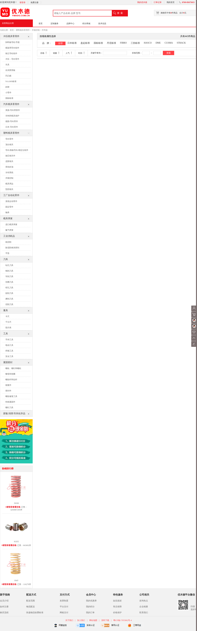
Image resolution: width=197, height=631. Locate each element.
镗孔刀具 (9, 287)
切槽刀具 (9, 282)
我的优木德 (142, 2)
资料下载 (105, 620)
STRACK (181, 43)
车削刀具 (9, 276)
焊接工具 (9, 351)
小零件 (8, 92)
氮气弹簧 (9, 230)
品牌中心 (70, 23)
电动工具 (9, 345)
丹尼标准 (111, 43)
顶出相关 (9, 144)
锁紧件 (8, 385)
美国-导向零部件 (12, 110)
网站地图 (93, 620)
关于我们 (69, 620)
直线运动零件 (11, 201)
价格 (42, 53)
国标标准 (9, 98)
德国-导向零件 (11, 121)
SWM (16, 503)
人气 (68, 53)
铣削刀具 (9, 271)
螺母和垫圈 (10, 374)
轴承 (7, 212)
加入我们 (81, 620)
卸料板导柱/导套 (12, 42)
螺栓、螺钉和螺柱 (13, 368)
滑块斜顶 (9, 167)
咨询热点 (143, 600)
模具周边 (9, 184)
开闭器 (45, 30)
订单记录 (158, 2)
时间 (80, 53)
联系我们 (143, 612)
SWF (16, 580)
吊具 (7, 64)
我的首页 (171, 2)
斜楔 (7, 87)
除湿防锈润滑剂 (12, 248)
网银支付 (64, 612)
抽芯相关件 (10, 156)
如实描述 (117, 600)
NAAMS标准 (10, 81)
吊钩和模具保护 (12, 116)
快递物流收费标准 (34, 612)
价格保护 (117, 612)
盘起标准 (85, 43)
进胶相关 (9, 161)
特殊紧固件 (10, 402)
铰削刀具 (9, 293)
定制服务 (54, 23)
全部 (60, 43)
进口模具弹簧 (11, 224)
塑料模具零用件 (23, 30)
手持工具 (9, 339)
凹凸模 (8, 76)
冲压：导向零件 (12, 59)
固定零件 (9, 207)
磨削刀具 (9, 299)
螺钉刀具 (9, 407)
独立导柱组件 (11, 53)
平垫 (7, 253)
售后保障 (117, 606)
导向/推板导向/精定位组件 (16, 150)
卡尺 (7, 316)
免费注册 (34, 2)
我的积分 (90, 606)
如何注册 (4, 606)
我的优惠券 (91, 600)
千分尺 (8, 322)
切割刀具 (9, 304)
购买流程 (4, 612)
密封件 (8, 391)
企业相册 (143, 606)
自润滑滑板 (10, 70)
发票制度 (64, 600)
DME (158, 43)
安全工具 (9, 356)
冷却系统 (9, 172)
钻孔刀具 (9, 265)
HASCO (148, 43)
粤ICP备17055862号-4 (122, 620)
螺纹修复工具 (11, 396)
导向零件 (9, 139)
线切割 (8, 242)
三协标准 (135, 43)
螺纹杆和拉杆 (11, 379)
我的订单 (90, 612)
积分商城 (86, 23)
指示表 (8, 327)
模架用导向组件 (12, 48)
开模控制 (36, 30)
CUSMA (169, 43)
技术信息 (102, 23)
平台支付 (64, 606)
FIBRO (123, 43)
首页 (41, 23)
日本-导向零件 (11, 127)
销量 (55, 53)
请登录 (22, 2)
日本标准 (72, 43)
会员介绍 (4, 600)
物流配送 (30, 606)
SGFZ (16, 541)
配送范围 (30, 600)
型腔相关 (9, 189)
